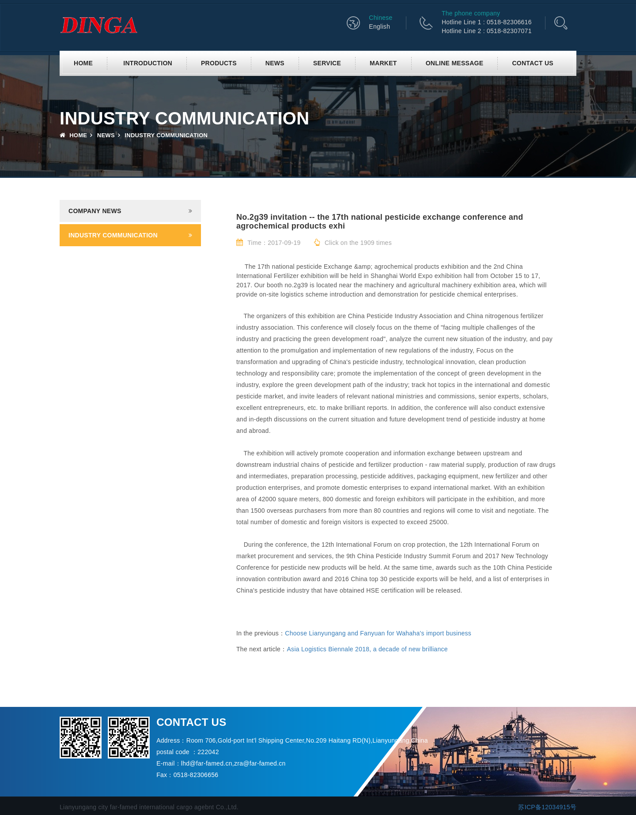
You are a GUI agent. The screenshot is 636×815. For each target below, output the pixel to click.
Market (383, 63)
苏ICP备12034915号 (547, 807)
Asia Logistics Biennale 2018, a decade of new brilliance (367, 649)
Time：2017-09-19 (268, 242)
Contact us (532, 63)
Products (219, 63)
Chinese (380, 17)
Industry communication (113, 235)
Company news (94, 210)
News (274, 63)
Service (327, 63)
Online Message (455, 63)
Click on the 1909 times (353, 242)
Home (83, 63)
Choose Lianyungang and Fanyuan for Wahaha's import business (378, 633)
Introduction (147, 63)
